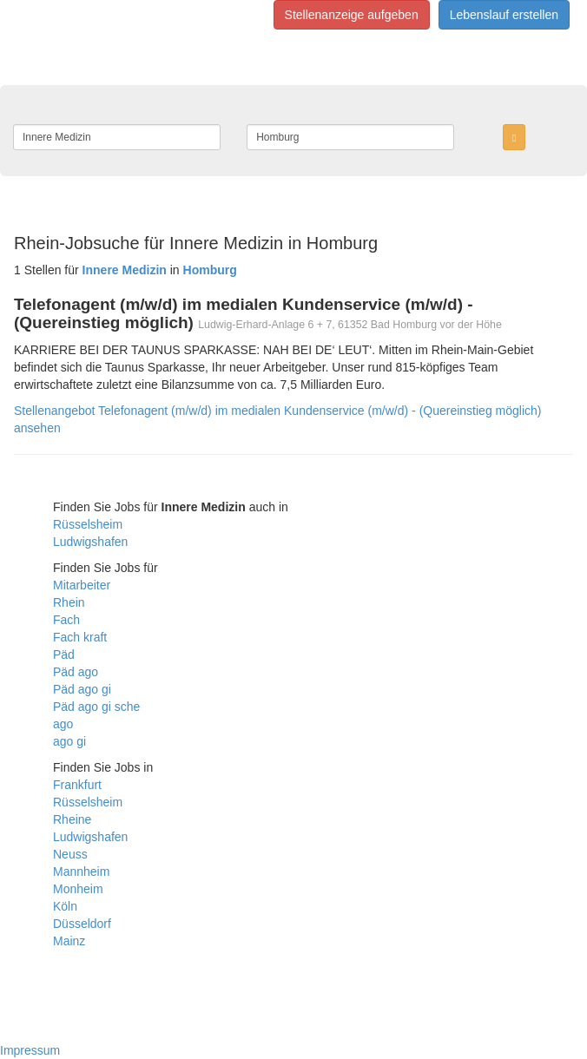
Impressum (30, 1050)
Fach (66, 620)
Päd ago (75, 672)
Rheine (72, 819)
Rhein (69, 602)
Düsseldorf (82, 924)
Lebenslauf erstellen (504, 15)
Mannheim (81, 871)
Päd (64, 654)
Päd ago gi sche (96, 707)
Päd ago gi (82, 689)
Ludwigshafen (90, 542)
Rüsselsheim (87, 524)
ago (63, 724)
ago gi (69, 741)
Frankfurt (77, 785)
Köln (65, 906)
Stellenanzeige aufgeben (352, 15)
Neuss (70, 854)
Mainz (69, 941)
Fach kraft (80, 637)
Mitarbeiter (81, 585)
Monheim (78, 889)
